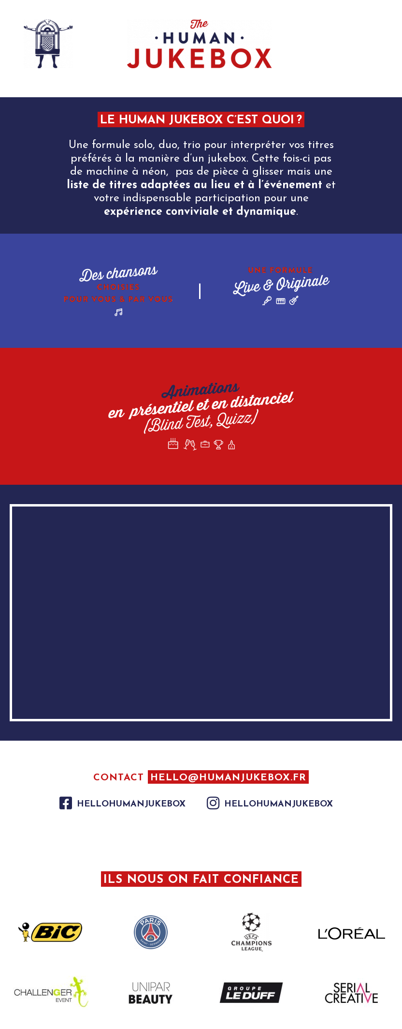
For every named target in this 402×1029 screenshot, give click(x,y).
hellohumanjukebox (131, 804)
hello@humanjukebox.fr (228, 778)
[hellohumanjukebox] (65, 803)
